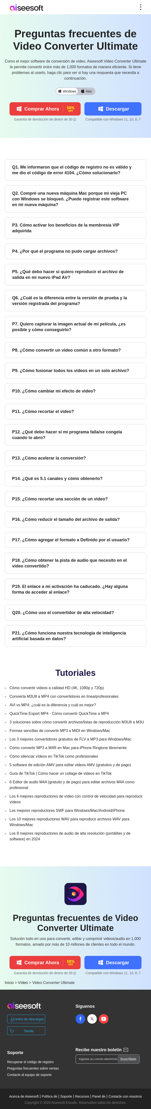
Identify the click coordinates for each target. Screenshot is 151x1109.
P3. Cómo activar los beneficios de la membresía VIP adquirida (65, 228)
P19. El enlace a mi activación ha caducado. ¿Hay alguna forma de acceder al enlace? (70, 589)
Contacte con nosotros (125, 1096)
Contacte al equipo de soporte (29, 1075)
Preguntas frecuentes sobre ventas (33, 1068)
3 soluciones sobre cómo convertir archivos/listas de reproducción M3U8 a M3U (77, 722)
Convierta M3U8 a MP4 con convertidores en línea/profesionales (64, 696)
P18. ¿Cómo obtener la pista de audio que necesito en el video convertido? (69, 563)
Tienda (29, 1031)
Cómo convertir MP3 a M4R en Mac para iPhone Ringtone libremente (68, 748)
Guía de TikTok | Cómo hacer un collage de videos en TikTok (61, 773)
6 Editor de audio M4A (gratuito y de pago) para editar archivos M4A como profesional (72, 785)
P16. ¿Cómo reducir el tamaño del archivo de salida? (66, 519)
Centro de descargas (28, 1019)
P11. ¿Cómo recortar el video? (43, 411)
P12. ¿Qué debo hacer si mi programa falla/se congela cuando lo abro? (67, 435)
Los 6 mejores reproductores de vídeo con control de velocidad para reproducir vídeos (76, 799)
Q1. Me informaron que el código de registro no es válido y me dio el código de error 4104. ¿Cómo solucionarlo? (72, 170)
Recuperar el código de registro (30, 1062)
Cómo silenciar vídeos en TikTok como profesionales (54, 756)
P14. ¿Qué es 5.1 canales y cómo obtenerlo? (57, 478)
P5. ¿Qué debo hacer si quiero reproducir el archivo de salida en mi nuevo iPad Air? (68, 274)
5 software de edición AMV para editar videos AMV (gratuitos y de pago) (70, 765)
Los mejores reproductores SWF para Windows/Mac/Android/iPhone (67, 811)
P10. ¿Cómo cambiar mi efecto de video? (54, 391)
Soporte (66, 1096)
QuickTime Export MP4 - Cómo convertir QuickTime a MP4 (59, 714)
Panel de (98, 1096)
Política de (49, 1096)
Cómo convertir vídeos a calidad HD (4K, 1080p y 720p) (57, 688)
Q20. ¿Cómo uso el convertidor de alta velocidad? (63, 612)
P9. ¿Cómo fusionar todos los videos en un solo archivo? (70, 370)
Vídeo (23, 983)
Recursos (82, 1096)
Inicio (9, 983)
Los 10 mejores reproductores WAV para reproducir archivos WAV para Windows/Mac (69, 822)
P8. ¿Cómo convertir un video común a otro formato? (66, 350)
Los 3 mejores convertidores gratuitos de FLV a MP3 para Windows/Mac (71, 739)
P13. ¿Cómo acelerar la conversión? (49, 458)
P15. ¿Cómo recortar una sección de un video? (60, 499)
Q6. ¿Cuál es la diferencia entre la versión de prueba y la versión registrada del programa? (69, 300)
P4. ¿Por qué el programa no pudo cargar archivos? (65, 251)
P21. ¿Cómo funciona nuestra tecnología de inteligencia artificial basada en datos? (69, 636)
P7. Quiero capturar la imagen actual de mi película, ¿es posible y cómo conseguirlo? (69, 327)
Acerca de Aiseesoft (24, 1096)
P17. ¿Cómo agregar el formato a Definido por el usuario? (71, 540)
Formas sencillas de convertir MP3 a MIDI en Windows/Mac (60, 731)
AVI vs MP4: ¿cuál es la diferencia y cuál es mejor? (53, 705)
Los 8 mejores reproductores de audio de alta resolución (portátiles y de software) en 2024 (70, 836)
